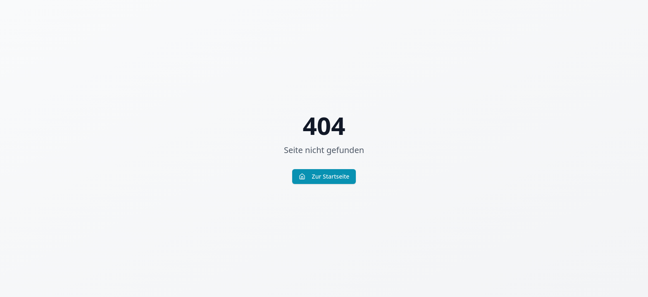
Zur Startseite (324, 176)
